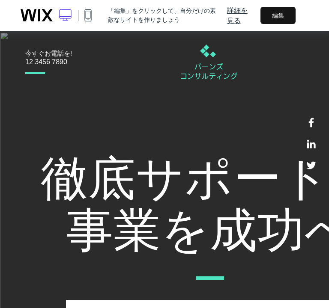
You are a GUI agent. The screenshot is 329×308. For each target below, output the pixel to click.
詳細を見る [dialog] (237, 15)
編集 (278, 15)
